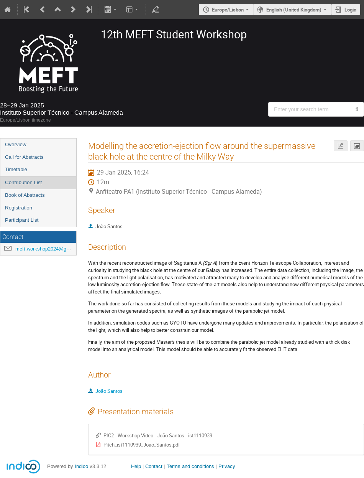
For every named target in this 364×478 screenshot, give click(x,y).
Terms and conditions (190, 466)
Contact (153, 466)
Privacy (226, 466)
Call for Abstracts (24, 157)
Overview (15, 144)
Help (136, 466)
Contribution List (23, 182)
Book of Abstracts (25, 195)
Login (350, 9)
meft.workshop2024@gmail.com (51, 249)
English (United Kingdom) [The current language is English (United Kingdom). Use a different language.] (293, 9)
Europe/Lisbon (228, 9)
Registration (18, 208)
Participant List (21, 220)
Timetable (16, 169)
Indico (81, 466)
